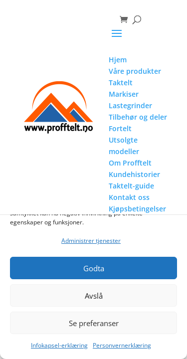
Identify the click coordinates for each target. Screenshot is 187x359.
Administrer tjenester (91, 240)
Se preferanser (94, 323)
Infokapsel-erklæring (59, 345)
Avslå (94, 296)
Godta (93, 268)
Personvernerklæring (122, 345)
